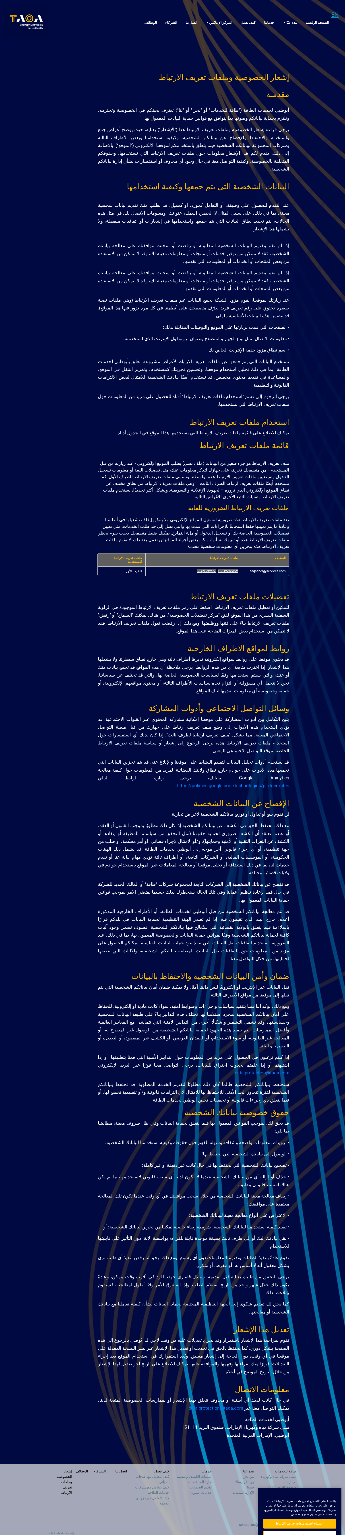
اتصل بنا (191, 22)
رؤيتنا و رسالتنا (243, 1482)
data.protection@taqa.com (262, 1073)
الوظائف (150, 22)
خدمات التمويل (201, 1492)
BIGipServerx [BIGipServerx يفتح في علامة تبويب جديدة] (206, 571)
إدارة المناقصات (200, 1482)
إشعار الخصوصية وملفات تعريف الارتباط (64, 1482)
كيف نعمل (248, 22)
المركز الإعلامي (220, 22)
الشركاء (171, 22)
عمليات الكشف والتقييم (194, 1476)
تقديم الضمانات (200, 1487)
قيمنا (250, 1487)
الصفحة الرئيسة (317, 22)
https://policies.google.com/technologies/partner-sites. (232, 785)
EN (335, 15)
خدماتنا (269, 22)
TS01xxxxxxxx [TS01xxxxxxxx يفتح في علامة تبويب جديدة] (228, 571)
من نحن (248, 1476)
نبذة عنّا (291, 22)
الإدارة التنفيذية (243, 1492)
